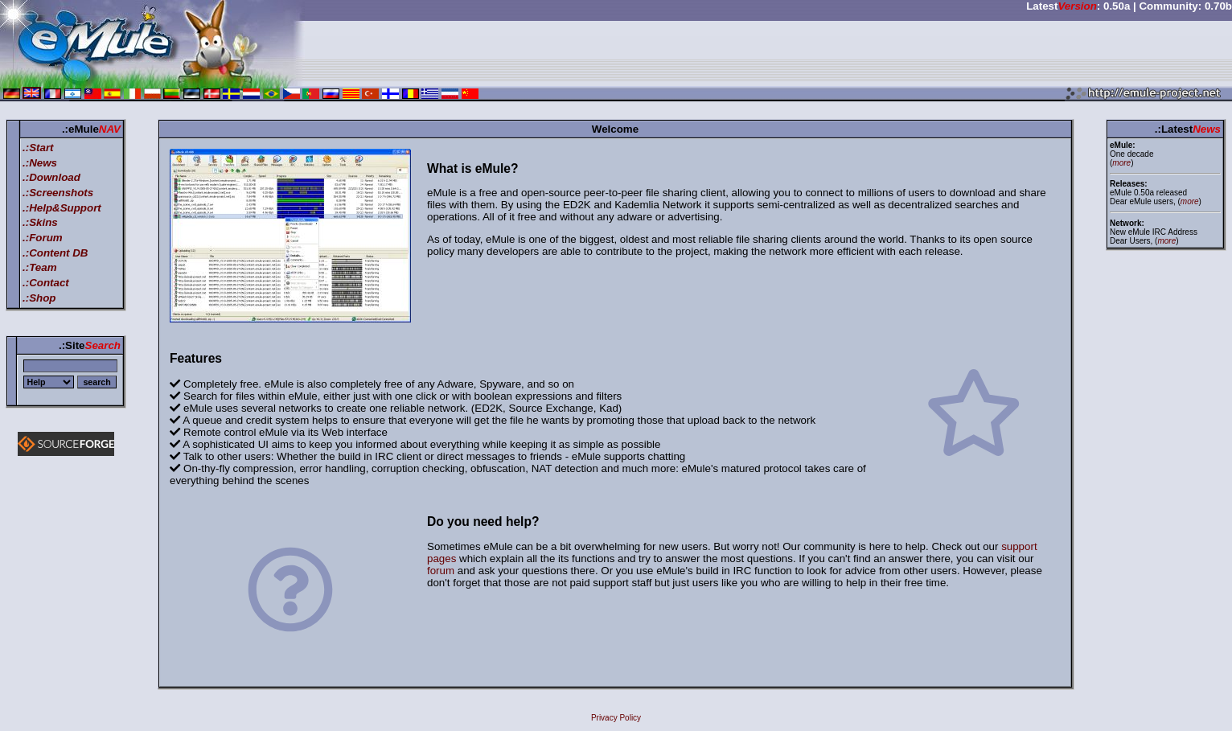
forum (440, 571)
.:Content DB (55, 253)
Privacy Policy (616, 717)
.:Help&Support (62, 208)
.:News (40, 163)
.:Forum (43, 238)
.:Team (39, 267)
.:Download (51, 177)
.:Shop (39, 298)
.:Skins (40, 222)
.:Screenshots (58, 193)
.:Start (38, 148)
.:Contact (46, 283)
